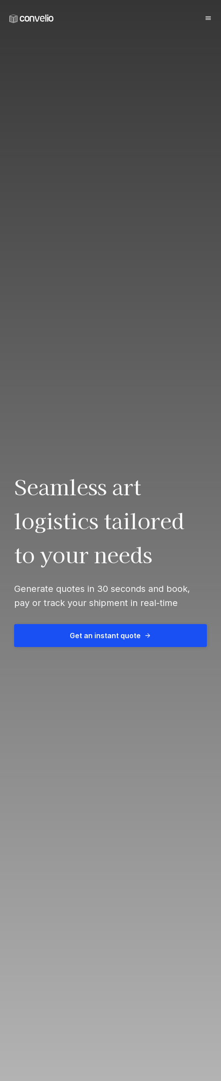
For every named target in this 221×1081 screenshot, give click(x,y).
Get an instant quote (110, 635)
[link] (31, 18)
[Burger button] (208, 18)
